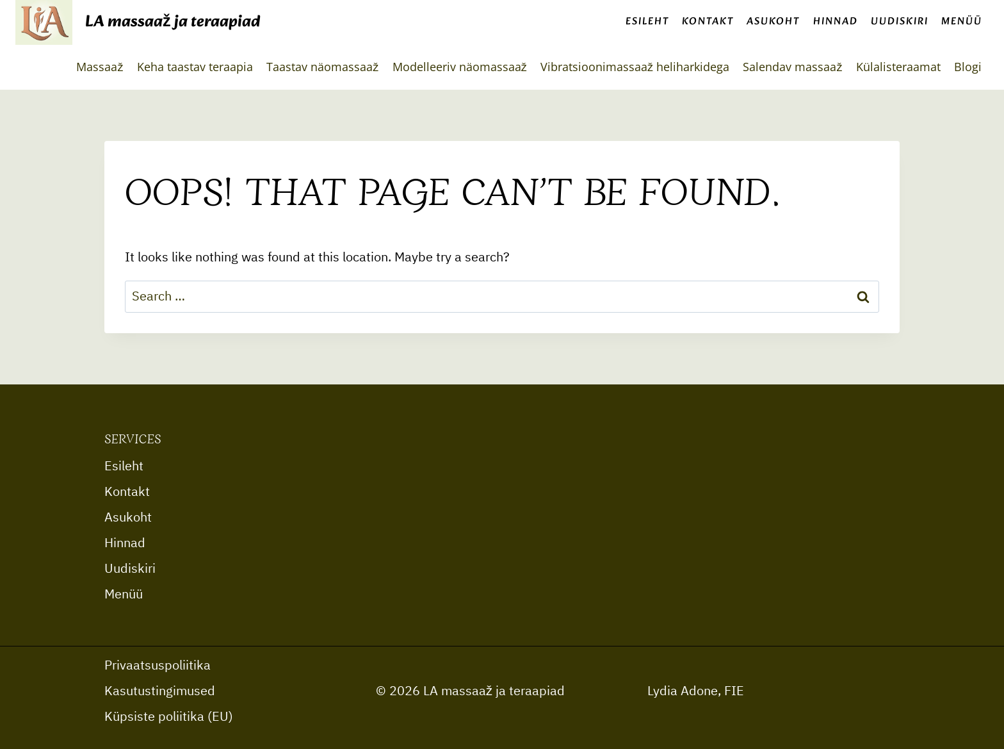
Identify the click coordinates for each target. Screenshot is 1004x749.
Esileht (647, 21)
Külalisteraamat (898, 66)
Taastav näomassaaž (322, 66)
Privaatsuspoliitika (157, 665)
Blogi (968, 66)
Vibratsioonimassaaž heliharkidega (634, 66)
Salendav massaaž (792, 66)
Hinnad (835, 21)
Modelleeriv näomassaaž (460, 66)
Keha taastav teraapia (195, 66)
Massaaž (99, 66)
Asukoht (773, 21)
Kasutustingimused (159, 691)
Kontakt (708, 21)
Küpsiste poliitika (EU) (168, 717)
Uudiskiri (899, 21)
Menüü (961, 21)
